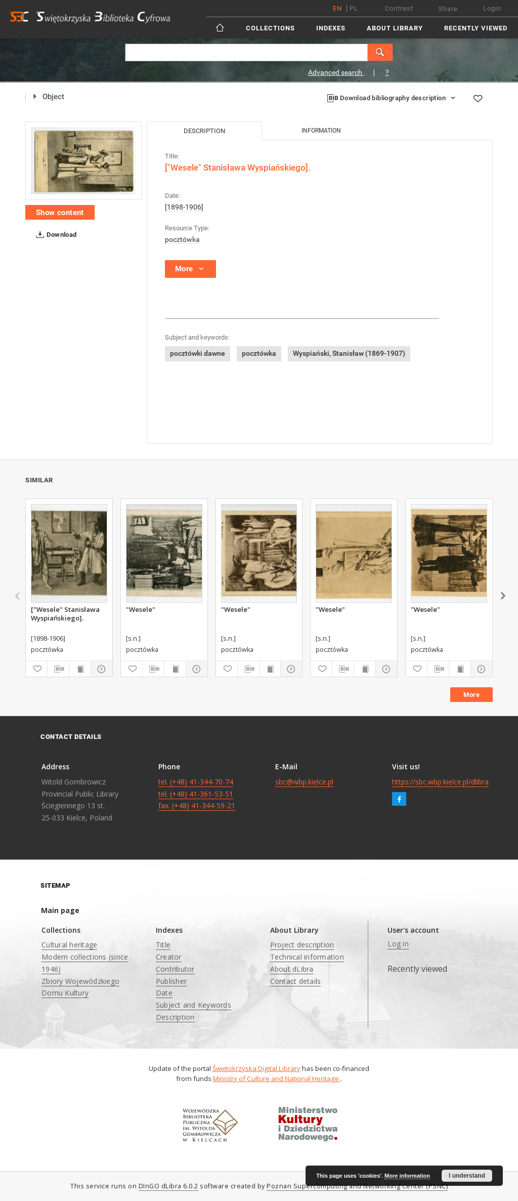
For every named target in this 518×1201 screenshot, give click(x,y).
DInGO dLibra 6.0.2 (168, 1186)
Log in (398, 943)
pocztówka (182, 239)
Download (54, 234)
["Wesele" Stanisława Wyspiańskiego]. (65, 613)
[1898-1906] (184, 207)
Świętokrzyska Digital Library (256, 1068)
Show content (60, 212)
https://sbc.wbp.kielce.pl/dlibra (440, 781)
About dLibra (292, 969)
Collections (270, 28)
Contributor (175, 969)
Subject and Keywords (193, 1005)
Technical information (307, 957)
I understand (467, 1175)
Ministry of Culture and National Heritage (276, 1078)
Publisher (171, 981)
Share (448, 9)
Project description (302, 944)
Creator (169, 957)
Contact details (295, 981)
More (471, 694)
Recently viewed (475, 28)
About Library (395, 28)
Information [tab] (321, 130)
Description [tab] (204, 131)
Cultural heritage (69, 944)
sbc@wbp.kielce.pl (304, 781)
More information (407, 1176)
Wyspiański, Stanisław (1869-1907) (349, 353)
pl (354, 8)
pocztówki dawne (197, 353)
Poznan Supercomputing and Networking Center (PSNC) (357, 1186)
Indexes (331, 28)
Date (164, 993)
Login (492, 8)
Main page (60, 910)
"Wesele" (140, 609)
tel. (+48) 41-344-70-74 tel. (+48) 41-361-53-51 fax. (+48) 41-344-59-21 (196, 794)
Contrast (399, 8)
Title (163, 944)
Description (175, 1017)
